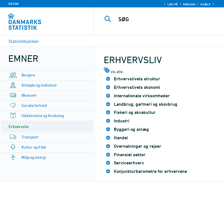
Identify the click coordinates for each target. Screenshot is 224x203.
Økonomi (28, 95)
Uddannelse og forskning (42, 115)
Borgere (28, 74)
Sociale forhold (34, 105)
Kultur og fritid (33, 147)
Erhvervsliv (19, 126)
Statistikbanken (23, 41)
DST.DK (13, 4)
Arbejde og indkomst (38, 85)
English (189, 4)
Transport (29, 136)
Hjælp (206, 4)
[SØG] (167, 19)
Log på (173, 4)
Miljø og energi (33, 157)
